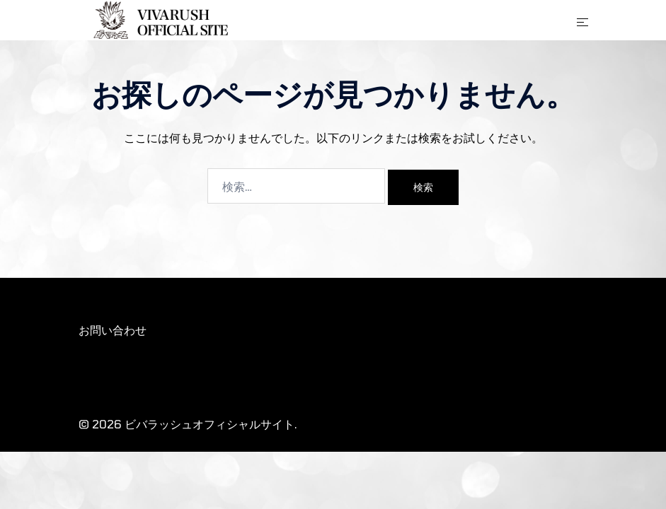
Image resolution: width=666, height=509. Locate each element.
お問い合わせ (113, 330)
